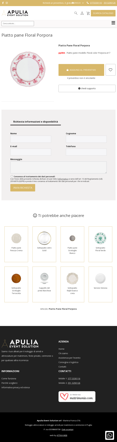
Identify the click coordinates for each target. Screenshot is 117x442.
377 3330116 (74, 378)
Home (61, 348)
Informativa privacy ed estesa (15, 387)
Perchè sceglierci (9, 383)
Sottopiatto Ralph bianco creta (72, 291)
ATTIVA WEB (62, 435)
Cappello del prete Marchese (44, 289)
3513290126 (110, 2)
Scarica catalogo (103, 13)
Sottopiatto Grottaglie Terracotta (16, 291)
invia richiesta (22, 187)
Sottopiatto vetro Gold (44, 249)
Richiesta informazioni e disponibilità (35, 121)
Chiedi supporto (87, 88)
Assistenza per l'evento (69, 357)
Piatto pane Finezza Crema (16, 249)
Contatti (62, 366)
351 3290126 (74, 383)
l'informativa (62, 179)
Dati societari (67, 429)
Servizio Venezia (100, 288)
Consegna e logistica (68, 362)
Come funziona (8, 378)
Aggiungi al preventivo (81, 69)
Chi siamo (63, 353)
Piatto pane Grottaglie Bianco (72, 250)
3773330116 (96, 2)
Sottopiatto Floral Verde (100, 249)
